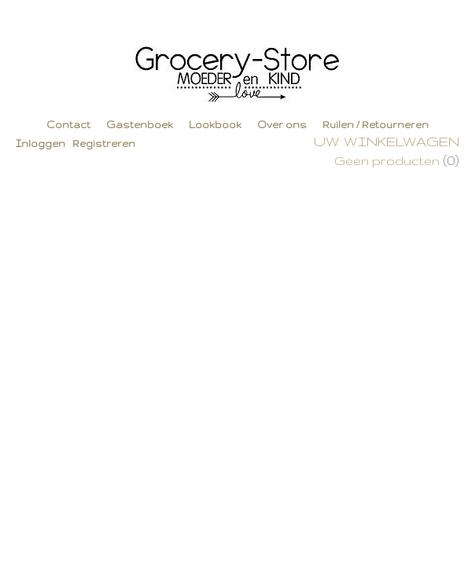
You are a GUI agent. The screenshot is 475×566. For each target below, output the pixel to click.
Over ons (282, 124)
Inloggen (40, 143)
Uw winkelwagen (386, 141)
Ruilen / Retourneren (375, 124)
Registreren (103, 143)
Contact (68, 124)
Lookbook (215, 124)
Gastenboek (139, 124)
